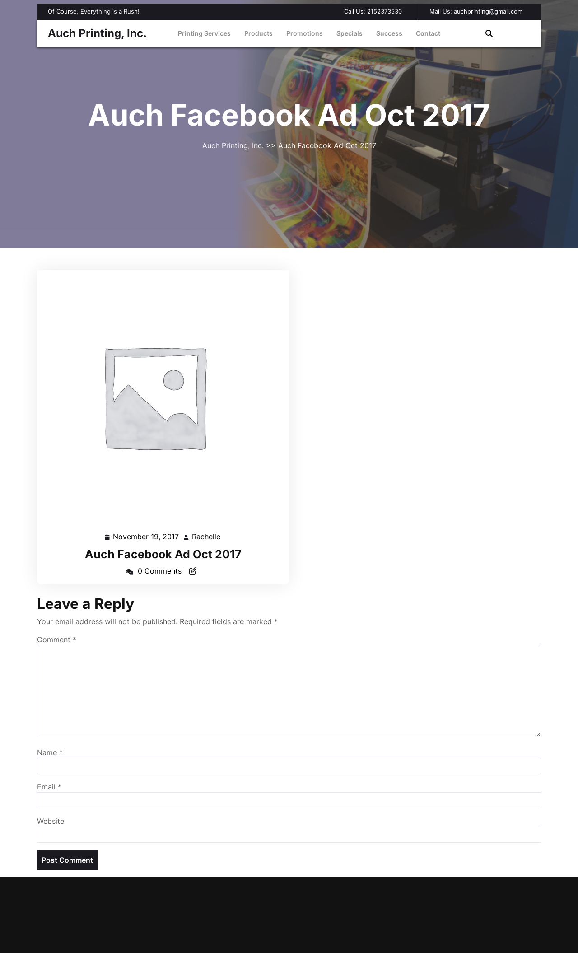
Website (50, 821)
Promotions (304, 33)
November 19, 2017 (146, 537)
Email (49, 786)
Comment (56, 639)
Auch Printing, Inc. (97, 33)
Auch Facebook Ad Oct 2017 (163, 554)
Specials (349, 33)
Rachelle (206, 536)
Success (389, 33)
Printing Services (204, 33)
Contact (428, 33)
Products (258, 33)
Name (50, 752)
